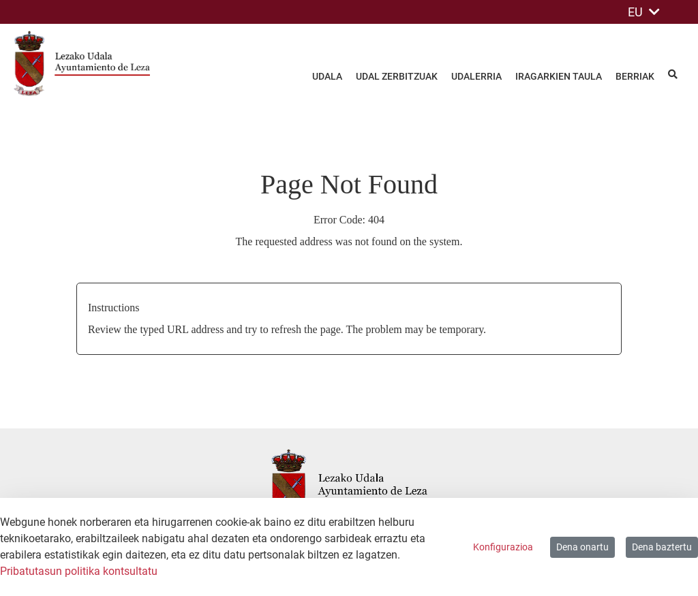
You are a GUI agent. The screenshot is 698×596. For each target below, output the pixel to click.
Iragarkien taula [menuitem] (558, 76)
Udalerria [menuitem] (476, 76)
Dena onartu (582, 547)
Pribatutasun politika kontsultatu (78, 571)
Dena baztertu (662, 547)
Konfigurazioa (503, 547)
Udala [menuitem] (327, 76)
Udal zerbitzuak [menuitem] (397, 76)
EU (644, 12)
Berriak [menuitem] (635, 76)
